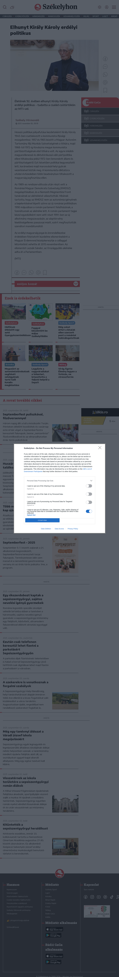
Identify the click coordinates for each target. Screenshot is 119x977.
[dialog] (59, 488)
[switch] (89, 485)
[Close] (100, 448)
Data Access (59, 529)
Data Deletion (46, 529)
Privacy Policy (73, 529)
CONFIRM (42, 520)
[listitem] (59, 480)
